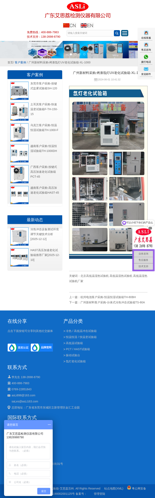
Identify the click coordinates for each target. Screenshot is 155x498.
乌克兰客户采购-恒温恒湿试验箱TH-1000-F (44, 128)
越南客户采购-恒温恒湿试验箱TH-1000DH (43, 148)
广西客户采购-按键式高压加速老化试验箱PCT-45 (43, 171)
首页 (10, 62)
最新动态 (35, 220)
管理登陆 (99, 493)
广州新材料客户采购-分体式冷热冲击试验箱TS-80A (112, 302)
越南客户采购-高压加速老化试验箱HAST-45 (44, 190)
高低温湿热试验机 (121, 275)
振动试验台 (73, 355)
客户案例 (20, 62)
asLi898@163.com (23, 395)
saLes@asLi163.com (25, 401)
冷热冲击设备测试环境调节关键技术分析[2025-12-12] (44, 234)
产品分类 (73, 321)
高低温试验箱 (74, 343)
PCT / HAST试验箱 (78, 349)
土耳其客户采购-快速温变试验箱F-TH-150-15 (44, 109)
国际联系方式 (22, 417)
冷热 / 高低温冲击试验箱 (81, 331)
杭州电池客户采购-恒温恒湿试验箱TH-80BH (108, 297)
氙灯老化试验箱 (76, 361)
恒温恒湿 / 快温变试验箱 (81, 337)
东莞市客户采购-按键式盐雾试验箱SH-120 (43, 86)
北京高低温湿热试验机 (94, 275)
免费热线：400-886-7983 (43, 32)
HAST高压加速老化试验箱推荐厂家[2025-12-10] (45, 254)
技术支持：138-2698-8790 (43, 36)
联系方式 (17, 367)
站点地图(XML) (113, 488)
